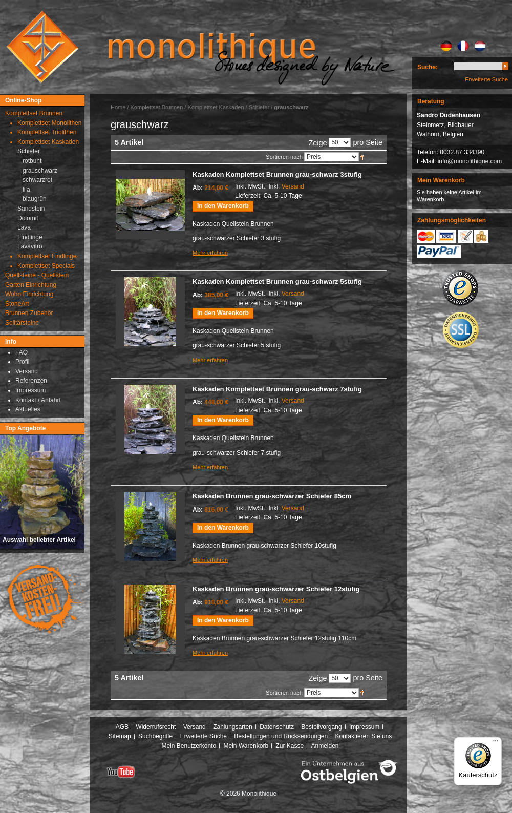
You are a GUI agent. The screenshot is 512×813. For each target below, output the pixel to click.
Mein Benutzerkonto (188, 745)
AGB (122, 727)
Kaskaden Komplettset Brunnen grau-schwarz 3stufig (277, 174)
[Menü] (495, 743)
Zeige (317, 143)
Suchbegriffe (155, 736)
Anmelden (325, 745)
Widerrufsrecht (156, 727)
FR (463, 46)
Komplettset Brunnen (157, 107)
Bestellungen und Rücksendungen (281, 736)
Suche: (427, 67)
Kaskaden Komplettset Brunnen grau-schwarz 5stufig (277, 281)
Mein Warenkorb (246, 745)
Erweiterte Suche (486, 79)
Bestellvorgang (321, 727)
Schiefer (259, 107)
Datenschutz (277, 727)
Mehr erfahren (210, 252)
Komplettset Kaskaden (215, 107)
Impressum (364, 727)
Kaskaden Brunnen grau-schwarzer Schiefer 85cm (272, 496)
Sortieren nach (284, 157)
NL (480, 46)
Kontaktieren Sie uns (363, 736)
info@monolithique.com (470, 161)
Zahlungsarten (232, 727)
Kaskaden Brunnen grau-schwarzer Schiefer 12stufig (276, 589)
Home (118, 107)
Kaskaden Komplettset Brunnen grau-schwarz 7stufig (277, 389)
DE (446, 46)
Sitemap (120, 736)
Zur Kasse (289, 745)
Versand (293, 186)
